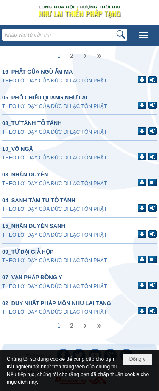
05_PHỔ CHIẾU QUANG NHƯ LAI (44, 97)
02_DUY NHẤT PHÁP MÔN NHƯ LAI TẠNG (56, 303)
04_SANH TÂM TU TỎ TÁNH (38, 200)
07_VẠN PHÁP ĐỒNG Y (32, 277)
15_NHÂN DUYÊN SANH (33, 226)
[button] (143, 35)
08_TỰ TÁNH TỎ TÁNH (32, 123)
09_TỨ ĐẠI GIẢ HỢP (27, 252)
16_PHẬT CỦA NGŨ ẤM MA (37, 71)
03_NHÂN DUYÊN (25, 174)
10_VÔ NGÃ (17, 149)
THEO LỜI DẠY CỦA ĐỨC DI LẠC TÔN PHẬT (54, 81)
